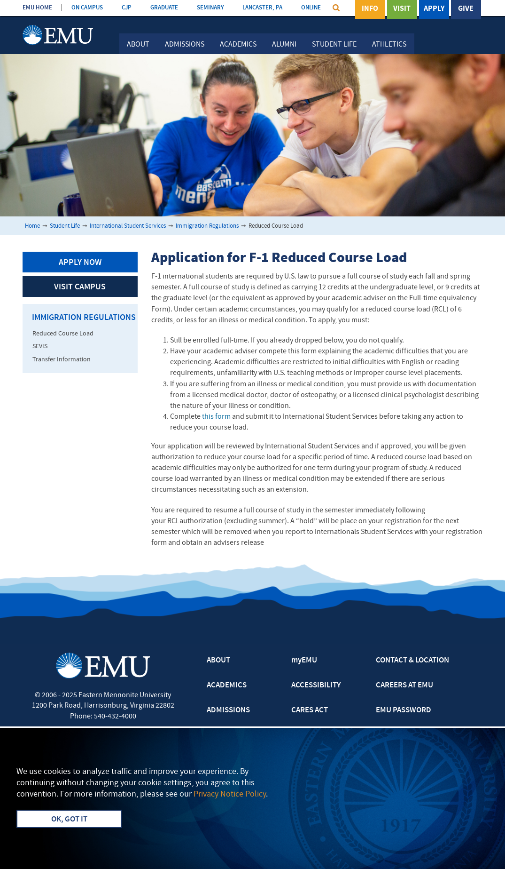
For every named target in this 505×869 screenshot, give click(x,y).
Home (32, 226)
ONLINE (311, 8)
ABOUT (218, 660)
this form (216, 417)
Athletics (389, 44)
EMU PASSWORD (403, 710)
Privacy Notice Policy (230, 794)
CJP (127, 8)
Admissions (184, 44)
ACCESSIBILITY (316, 685)
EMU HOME (37, 8)
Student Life (334, 44)
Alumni (284, 44)
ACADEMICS (227, 685)
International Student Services (128, 226)
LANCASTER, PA (262, 8)
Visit (402, 9)
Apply (434, 9)
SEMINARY (210, 8)
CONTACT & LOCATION (412, 660)
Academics (238, 44)
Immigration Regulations (207, 226)
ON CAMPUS (87, 8)
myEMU (304, 660)
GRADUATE (164, 8)
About (138, 44)
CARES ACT (309, 710)
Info (370, 9)
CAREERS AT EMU (404, 685)
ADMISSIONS (228, 710)
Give (466, 9)
